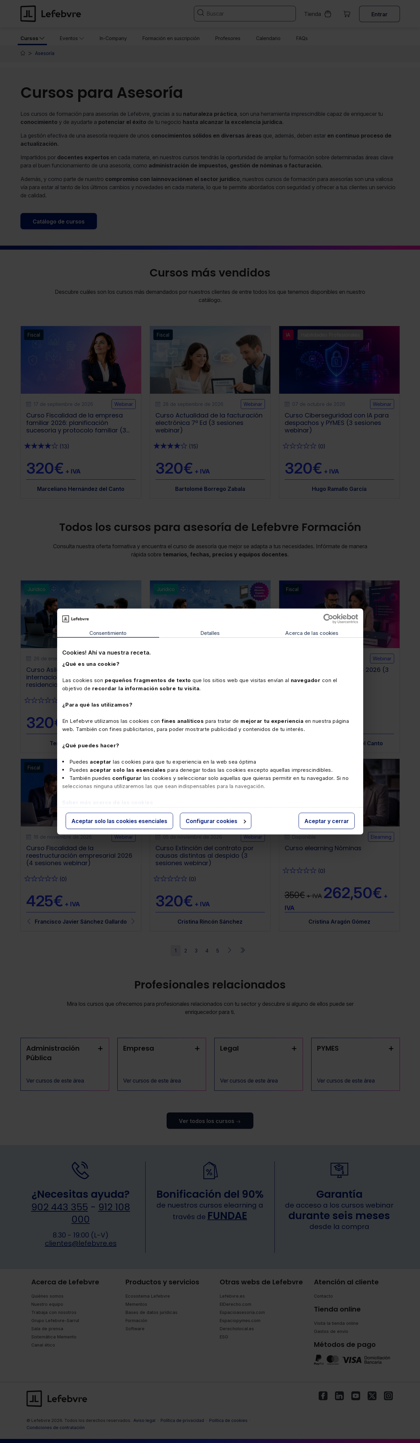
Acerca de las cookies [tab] (311, 633)
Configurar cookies (216, 821)
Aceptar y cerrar (326, 821)
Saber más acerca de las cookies (107, 802)
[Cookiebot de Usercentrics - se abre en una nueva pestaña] (328, 619)
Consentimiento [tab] (108, 633)
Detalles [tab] (210, 633)
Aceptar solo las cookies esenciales (119, 821)
